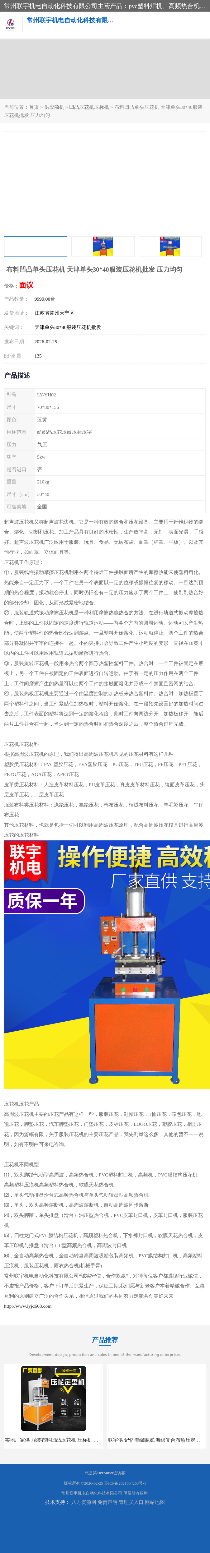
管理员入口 (131, 1502)
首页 (34, 107)
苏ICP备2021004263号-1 (125, 1483)
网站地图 (155, 1502)
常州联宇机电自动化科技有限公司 (91, 1493)
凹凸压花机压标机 (89, 107)
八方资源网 (83, 1502)
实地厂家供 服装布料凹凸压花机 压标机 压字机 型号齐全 (67, 1440)
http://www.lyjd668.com (27, 1306)
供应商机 (54, 107)
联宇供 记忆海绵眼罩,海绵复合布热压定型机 (156, 1440)
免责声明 (107, 1502)
